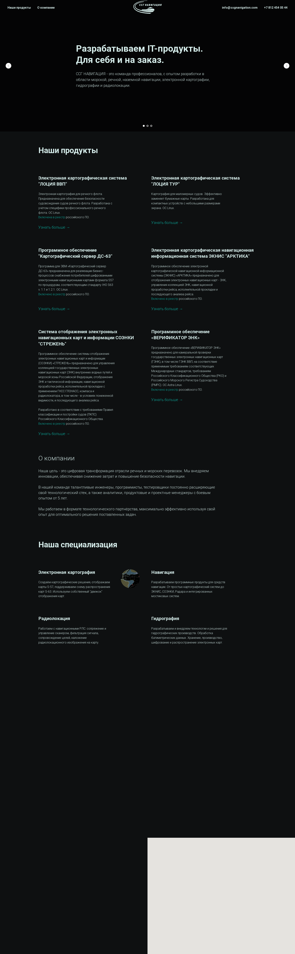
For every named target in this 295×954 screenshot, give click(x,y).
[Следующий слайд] (286, 66)
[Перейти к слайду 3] (151, 126)
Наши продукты (19, 7)
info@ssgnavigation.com (240, 7)
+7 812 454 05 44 (275, 7)
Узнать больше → (54, 227)
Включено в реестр (51, 294)
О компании (46, 7)
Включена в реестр (51, 217)
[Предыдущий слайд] (8, 66)
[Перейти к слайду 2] (147, 126)
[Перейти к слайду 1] (144, 126)
